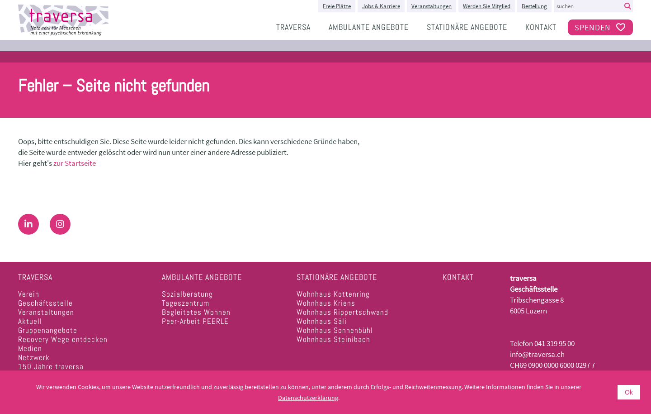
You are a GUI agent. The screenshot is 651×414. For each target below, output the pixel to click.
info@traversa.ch (537, 354)
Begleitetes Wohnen (196, 312)
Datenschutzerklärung (308, 398)
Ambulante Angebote (369, 27)
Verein (28, 293)
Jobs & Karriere (381, 6)
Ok (629, 392)
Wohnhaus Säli (322, 321)
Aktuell (30, 321)
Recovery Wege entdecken (63, 339)
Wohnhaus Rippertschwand (342, 312)
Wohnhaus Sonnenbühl (335, 330)
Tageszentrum (185, 303)
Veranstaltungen (431, 6)
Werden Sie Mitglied (486, 6)
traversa (293, 27)
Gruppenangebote (47, 330)
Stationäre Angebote (467, 27)
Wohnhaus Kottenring (333, 293)
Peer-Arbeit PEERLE (195, 321)
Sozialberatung (187, 293)
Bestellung (534, 6)
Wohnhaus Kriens (326, 303)
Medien (30, 348)
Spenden (600, 27)
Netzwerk (34, 357)
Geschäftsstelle (45, 303)
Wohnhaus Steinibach (333, 339)
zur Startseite (74, 163)
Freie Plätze (337, 6)
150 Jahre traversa (51, 366)
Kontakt (541, 27)
